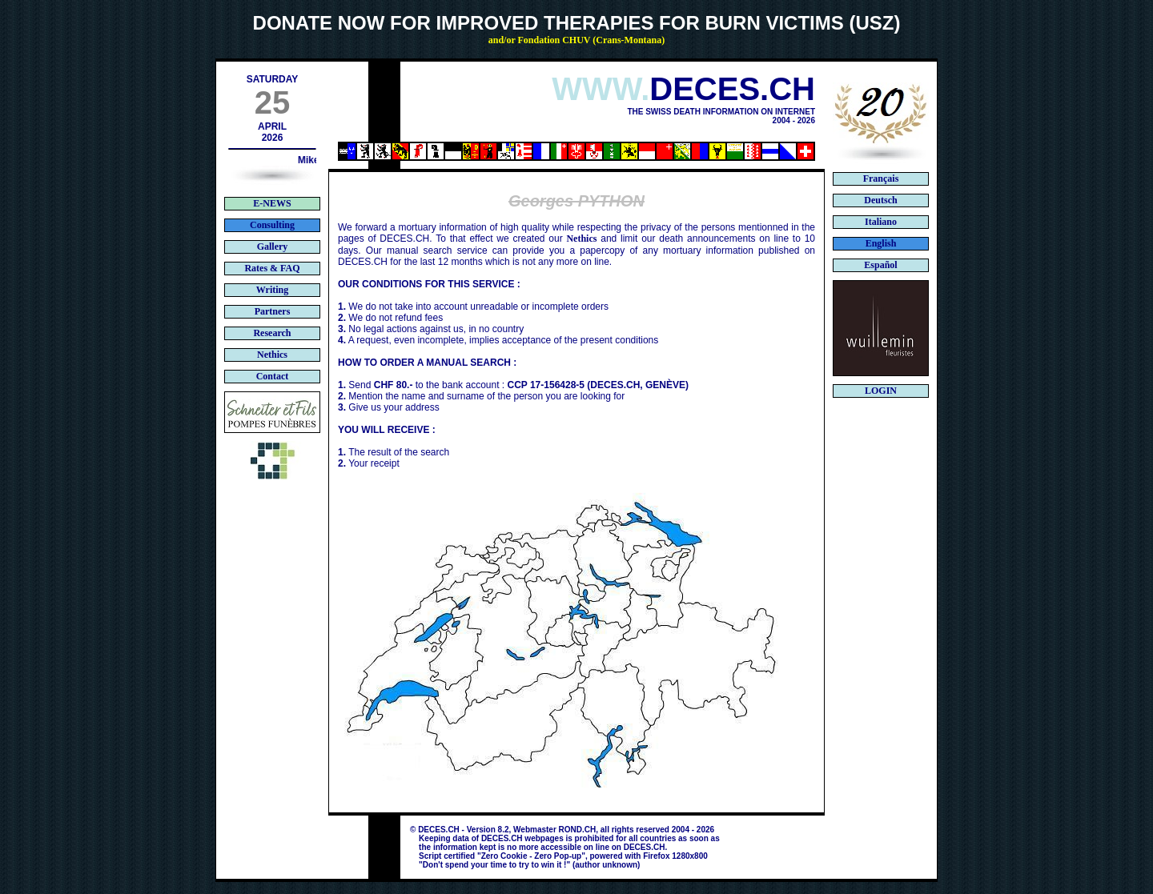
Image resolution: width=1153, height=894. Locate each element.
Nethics (581, 238)
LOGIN (881, 390)
